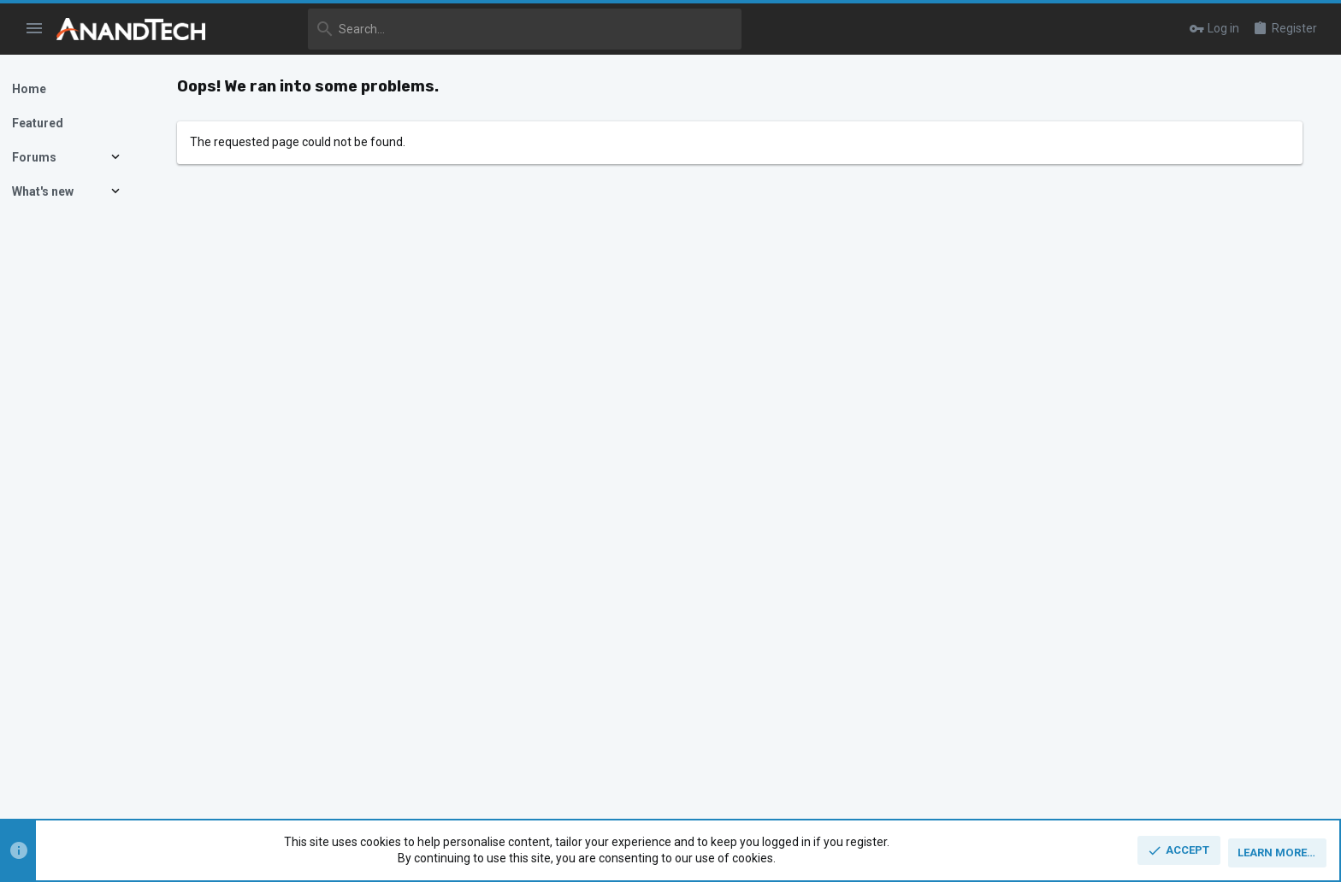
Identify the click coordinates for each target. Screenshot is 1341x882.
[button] (34, 29)
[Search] (484, 29)
